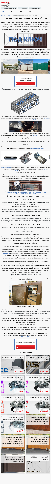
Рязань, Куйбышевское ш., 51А (10, 8)
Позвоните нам (22, 83)
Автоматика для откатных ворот (12, 357)
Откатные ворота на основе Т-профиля (38, 458)
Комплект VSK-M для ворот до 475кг (13, 398)
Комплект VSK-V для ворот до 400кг (13, 378)
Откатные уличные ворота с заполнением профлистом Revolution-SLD (14, 459)
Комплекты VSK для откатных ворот (39, 358)
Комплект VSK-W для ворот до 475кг (38, 398)
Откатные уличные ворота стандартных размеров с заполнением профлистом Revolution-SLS (40, 440)
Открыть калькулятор (23, 347)
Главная (3, 15)
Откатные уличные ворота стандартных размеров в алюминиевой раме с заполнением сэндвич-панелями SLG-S (12, 441)
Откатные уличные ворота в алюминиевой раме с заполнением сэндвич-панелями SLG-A (38, 420)
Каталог (9, 15)
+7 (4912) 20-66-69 (23, 8)
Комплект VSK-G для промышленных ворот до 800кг (13, 418)
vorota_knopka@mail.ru (35, 8)
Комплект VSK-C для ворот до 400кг (38, 378)
